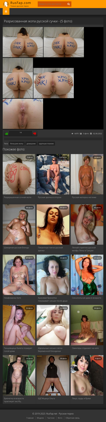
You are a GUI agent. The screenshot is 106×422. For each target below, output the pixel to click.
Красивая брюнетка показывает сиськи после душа (52, 299)
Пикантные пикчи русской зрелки (50, 249)
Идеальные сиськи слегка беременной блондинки (50, 349)
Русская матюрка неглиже (84, 197)
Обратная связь (73, 418)
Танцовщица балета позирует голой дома (18, 349)
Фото (60, 418)
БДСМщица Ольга (46, 398)
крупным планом (46, 143)
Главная (30, 418)
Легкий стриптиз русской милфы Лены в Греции (84, 249)
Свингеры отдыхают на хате (85, 348)
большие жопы (16, 143)
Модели (40, 418)
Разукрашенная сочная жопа (17, 197)
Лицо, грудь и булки (81, 398)
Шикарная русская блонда (16, 247)
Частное (50, 418)
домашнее (31, 143)
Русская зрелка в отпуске (49, 197)
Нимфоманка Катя (12, 297)
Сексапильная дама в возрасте (86, 297)
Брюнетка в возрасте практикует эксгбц (14, 400)
